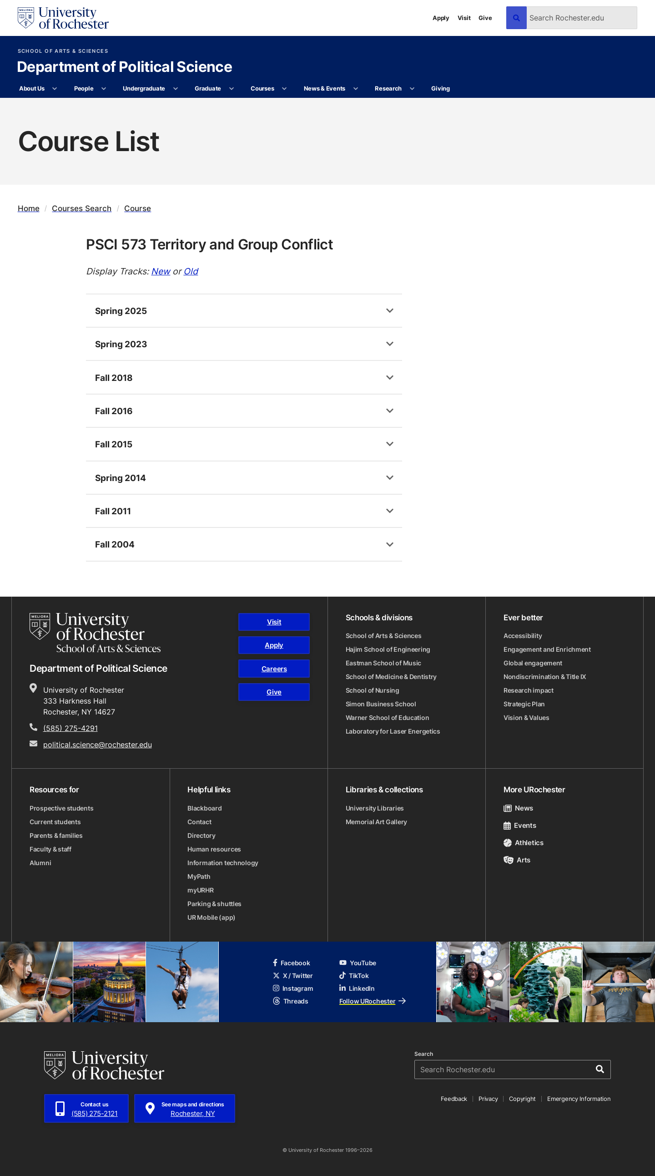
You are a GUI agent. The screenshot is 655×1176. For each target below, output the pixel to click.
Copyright (522, 1099)
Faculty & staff (50, 849)
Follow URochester (372, 1001)
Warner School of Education (387, 717)
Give (485, 18)
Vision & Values (526, 717)
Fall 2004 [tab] (115, 544)
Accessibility (523, 635)
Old (190, 271)
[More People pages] (103, 89)
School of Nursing (372, 690)
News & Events (325, 88)
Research (388, 88)
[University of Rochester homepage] (63, 18)
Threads (290, 1001)
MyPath (198, 876)
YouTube (357, 962)
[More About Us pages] (54, 89)
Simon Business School (381, 704)
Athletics (524, 842)
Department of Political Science (124, 67)
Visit (464, 18)
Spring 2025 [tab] (121, 310)
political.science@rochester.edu (97, 745)
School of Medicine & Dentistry (391, 676)
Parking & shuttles (214, 903)
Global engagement (533, 663)
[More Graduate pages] (231, 89)
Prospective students (61, 808)
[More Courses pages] (284, 89)
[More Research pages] (411, 89)
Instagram (293, 988)
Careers (274, 669)
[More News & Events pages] (355, 89)
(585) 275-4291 (70, 728)
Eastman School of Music (384, 663)
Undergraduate (144, 88)
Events (520, 825)
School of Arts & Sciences (63, 51)
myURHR (200, 890)
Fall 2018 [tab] (114, 377)
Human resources (214, 849)
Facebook (291, 962)
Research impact (529, 690)
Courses (262, 88)
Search (423, 1054)
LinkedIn (357, 988)
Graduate (208, 88)
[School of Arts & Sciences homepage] (95, 632)
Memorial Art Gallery (376, 821)
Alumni (40, 862)
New (160, 271)
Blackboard (204, 808)
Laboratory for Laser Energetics (393, 731)
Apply (441, 18)
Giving (440, 88)
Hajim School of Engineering (388, 649)
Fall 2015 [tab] (113, 444)
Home (29, 208)
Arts (517, 860)
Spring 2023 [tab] (121, 344)
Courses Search (81, 208)
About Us (32, 88)
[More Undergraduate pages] (175, 89)
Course (137, 208)
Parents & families (56, 835)
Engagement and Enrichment (547, 649)
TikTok (353, 975)
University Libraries (375, 808)
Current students (55, 821)
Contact (199, 821)
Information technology (222, 862)
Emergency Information (579, 1099)
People (83, 88)
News (518, 808)
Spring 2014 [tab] (120, 477)
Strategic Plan (524, 704)
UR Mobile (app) (211, 917)
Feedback (454, 1099)
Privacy (488, 1099)
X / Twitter (293, 975)
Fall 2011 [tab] (113, 511)
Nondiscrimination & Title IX (545, 676)
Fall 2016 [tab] (114, 411)
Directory (201, 835)
